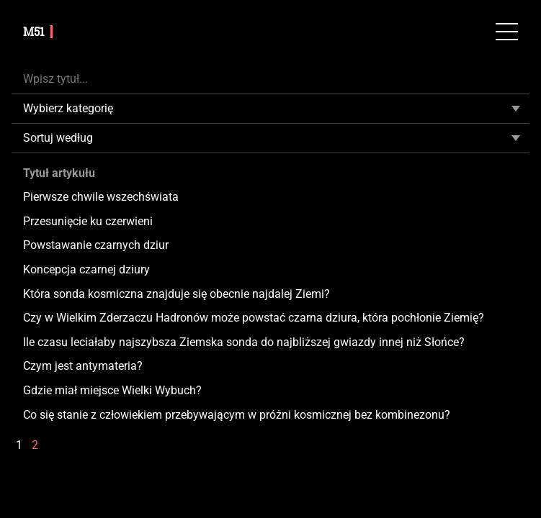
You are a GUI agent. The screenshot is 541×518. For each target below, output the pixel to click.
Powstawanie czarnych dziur (96, 245)
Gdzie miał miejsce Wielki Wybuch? (112, 390)
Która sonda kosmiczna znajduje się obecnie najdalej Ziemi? (176, 294)
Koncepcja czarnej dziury (86, 269)
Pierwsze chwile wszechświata (101, 197)
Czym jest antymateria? (83, 366)
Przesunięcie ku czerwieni (88, 221)
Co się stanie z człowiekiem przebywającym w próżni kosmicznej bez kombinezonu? (236, 415)
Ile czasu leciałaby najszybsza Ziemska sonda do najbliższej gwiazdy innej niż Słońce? (244, 342)
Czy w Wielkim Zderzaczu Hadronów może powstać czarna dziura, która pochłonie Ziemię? (253, 317)
